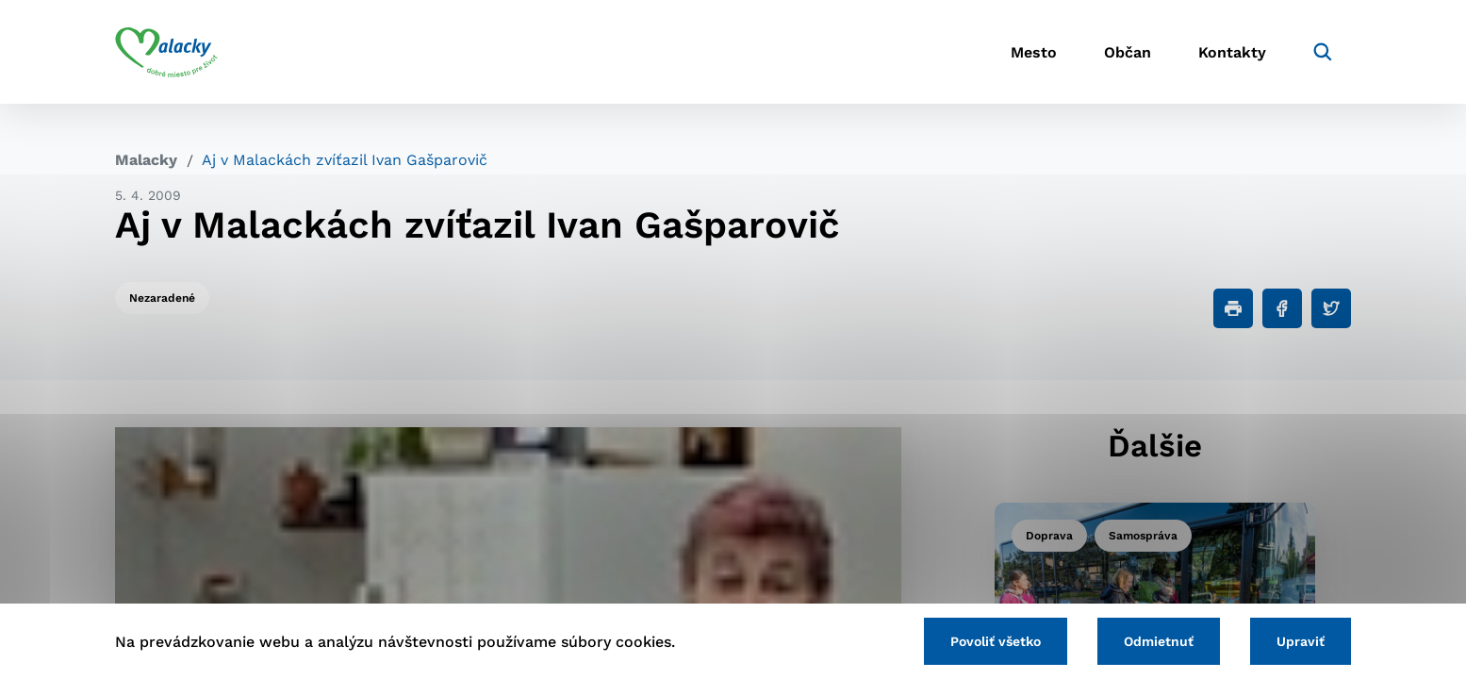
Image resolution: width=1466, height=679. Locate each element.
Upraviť (1301, 641)
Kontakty (1232, 52)
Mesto (1034, 52)
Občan (1127, 52)
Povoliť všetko (995, 641)
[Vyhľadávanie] (1322, 51)
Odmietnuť (1159, 641)
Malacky (146, 160)
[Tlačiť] (1233, 308)
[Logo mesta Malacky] (166, 51)
